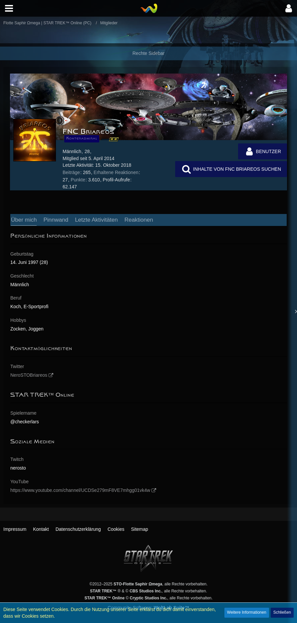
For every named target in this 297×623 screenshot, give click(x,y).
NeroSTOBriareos (28, 375)
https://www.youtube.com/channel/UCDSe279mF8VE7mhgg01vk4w (80, 490)
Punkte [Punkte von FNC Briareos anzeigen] (78, 179)
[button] (9, 8)
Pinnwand (55, 220)
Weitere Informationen (246, 612)
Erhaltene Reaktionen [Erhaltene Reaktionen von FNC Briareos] (116, 172)
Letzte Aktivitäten (96, 220)
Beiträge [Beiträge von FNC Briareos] (71, 172)
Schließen (282, 612)
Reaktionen (139, 220)
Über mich (24, 220)
